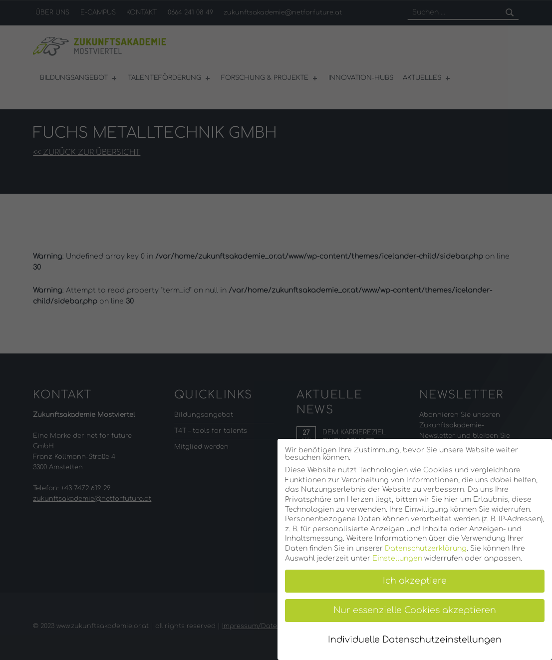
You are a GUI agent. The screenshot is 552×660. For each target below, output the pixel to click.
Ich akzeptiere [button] (415, 581)
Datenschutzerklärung (426, 548)
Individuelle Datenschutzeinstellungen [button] (415, 640)
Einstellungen (397, 558)
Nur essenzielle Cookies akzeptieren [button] (414, 610)
